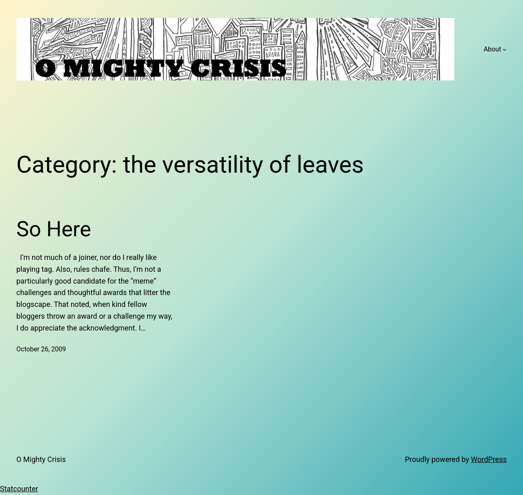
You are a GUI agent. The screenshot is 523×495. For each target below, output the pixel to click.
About (492, 49)
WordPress (489, 459)
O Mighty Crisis (41, 459)
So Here (53, 229)
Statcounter (19, 488)
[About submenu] (505, 49)
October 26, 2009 (41, 349)
